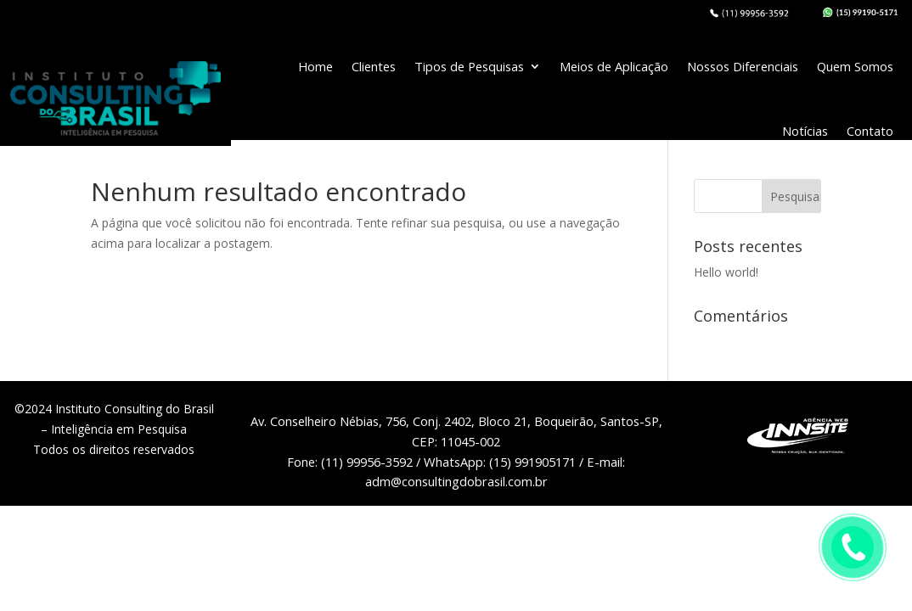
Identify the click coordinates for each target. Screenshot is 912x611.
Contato (870, 130)
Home (315, 66)
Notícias (805, 130)
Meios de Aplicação (614, 66)
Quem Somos (855, 66)
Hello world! (726, 272)
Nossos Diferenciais (742, 66)
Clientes (374, 66)
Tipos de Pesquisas (469, 66)
